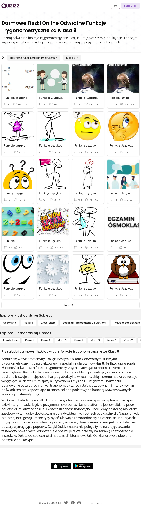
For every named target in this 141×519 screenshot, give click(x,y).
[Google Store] (83, 466)
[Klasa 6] (111, 340)
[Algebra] (28, 323)
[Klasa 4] (78, 340)
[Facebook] (73, 503)
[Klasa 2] (45, 340)
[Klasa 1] (29, 340)
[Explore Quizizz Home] (10, 5)
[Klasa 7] (128, 340)
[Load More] (70, 305)
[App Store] (61, 466)
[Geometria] (9, 323)
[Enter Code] (130, 6)
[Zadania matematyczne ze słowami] (84, 323)
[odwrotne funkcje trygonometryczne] (33, 58)
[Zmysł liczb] (48, 323)
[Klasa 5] (95, 340)
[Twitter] (66, 503)
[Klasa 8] (72, 58)
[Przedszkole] (10, 340)
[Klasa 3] (62, 340)
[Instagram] (79, 503)
